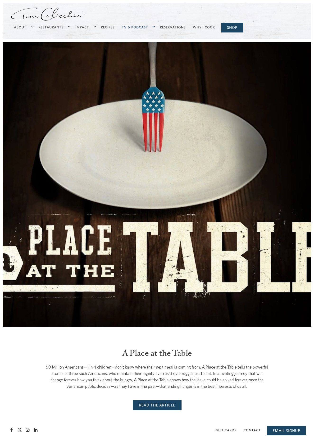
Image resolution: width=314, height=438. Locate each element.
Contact (252, 430)
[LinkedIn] (36, 430)
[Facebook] (12, 430)
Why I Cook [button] (204, 27)
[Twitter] (20, 430)
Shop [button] (232, 27)
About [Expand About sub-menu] (23, 26)
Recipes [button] (107, 27)
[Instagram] (28, 430)
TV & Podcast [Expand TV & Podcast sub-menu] (138, 26)
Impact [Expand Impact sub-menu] (85, 26)
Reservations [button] (173, 27)
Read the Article (157, 405)
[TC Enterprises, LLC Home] (46, 13)
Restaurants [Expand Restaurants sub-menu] (54, 26)
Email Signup (286, 430)
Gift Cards (226, 430)
